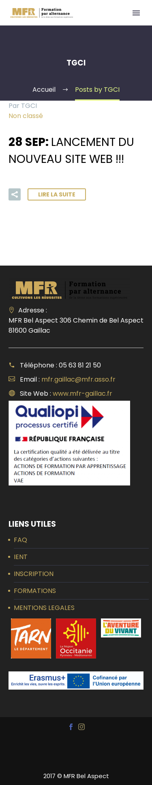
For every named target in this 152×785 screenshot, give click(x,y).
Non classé (26, 115)
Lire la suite (56, 194)
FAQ (20, 539)
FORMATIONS (35, 590)
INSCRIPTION (34, 573)
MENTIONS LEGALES (44, 607)
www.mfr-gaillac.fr (82, 393)
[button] (15, 194)
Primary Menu (136, 13)
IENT (21, 556)
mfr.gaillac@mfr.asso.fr (78, 379)
